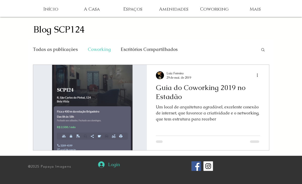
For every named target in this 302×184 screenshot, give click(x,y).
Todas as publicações (55, 49)
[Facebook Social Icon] (196, 166)
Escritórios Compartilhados (149, 49)
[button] (255, 9)
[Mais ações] (259, 75)
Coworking (99, 49)
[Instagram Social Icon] (208, 166)
